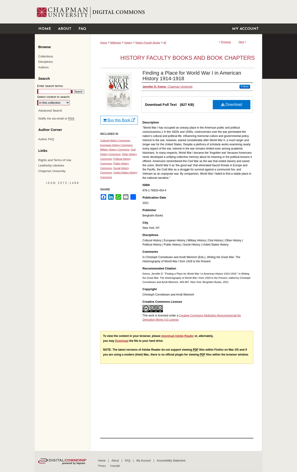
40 (164, 42)
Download (231, 104)
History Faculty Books (148, 42)
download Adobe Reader (177, 336)
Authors (43, 67)
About (116, 460)
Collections (45, 56)
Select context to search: (53, 97)
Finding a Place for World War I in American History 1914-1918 (191, 75)
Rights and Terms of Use (54, 160)
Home (103, 42)
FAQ (128, 460)
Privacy (102, 466)
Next (241, 41)
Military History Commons (114, 149)
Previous (226, 41)
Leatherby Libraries (51, 165)
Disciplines (45, 61)
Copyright (115, 466)
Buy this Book (119, 120)
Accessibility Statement (171, 460)
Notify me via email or (56, 118)
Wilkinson (115, 42)
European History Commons (116, 145)
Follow (245, 86)
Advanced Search (50, 110)
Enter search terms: (50, 86)
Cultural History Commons (115, 140)
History (128, 42)
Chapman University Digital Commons (176, 11)
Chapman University (51, 171)
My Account (144, 460)
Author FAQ (46, 139)
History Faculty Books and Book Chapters (187, 58)
